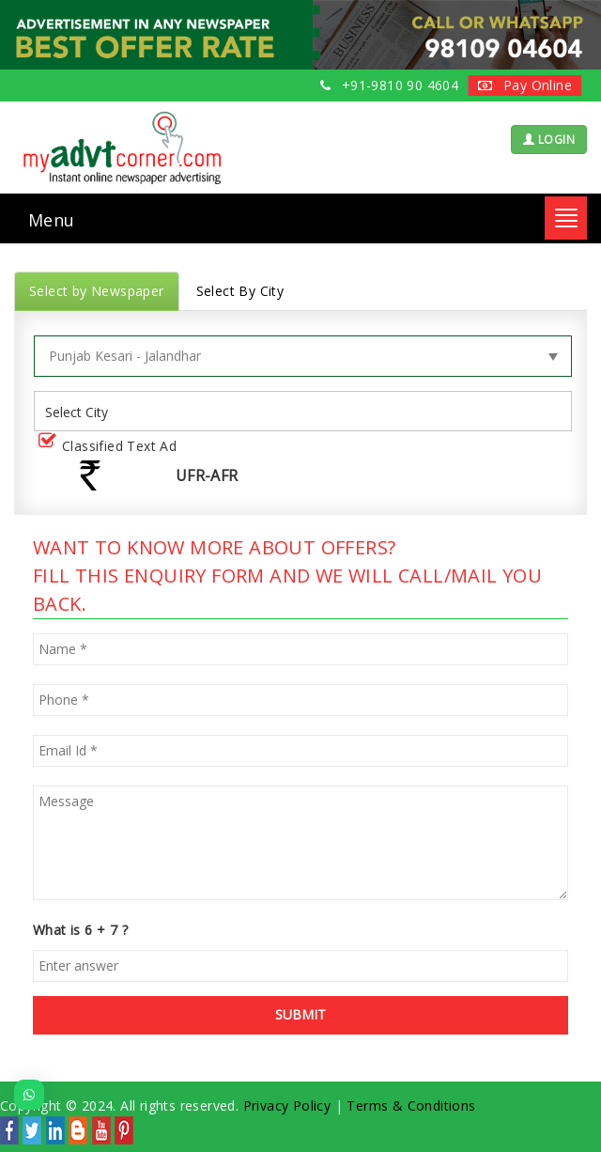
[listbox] (83, 411)
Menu (51, 220)
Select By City (240, 291)
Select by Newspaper (96, 291)
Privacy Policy (287, 1105)
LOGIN (549, 140)
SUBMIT (300, 1014)
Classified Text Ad (111, 447)
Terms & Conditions (411, 1105)
